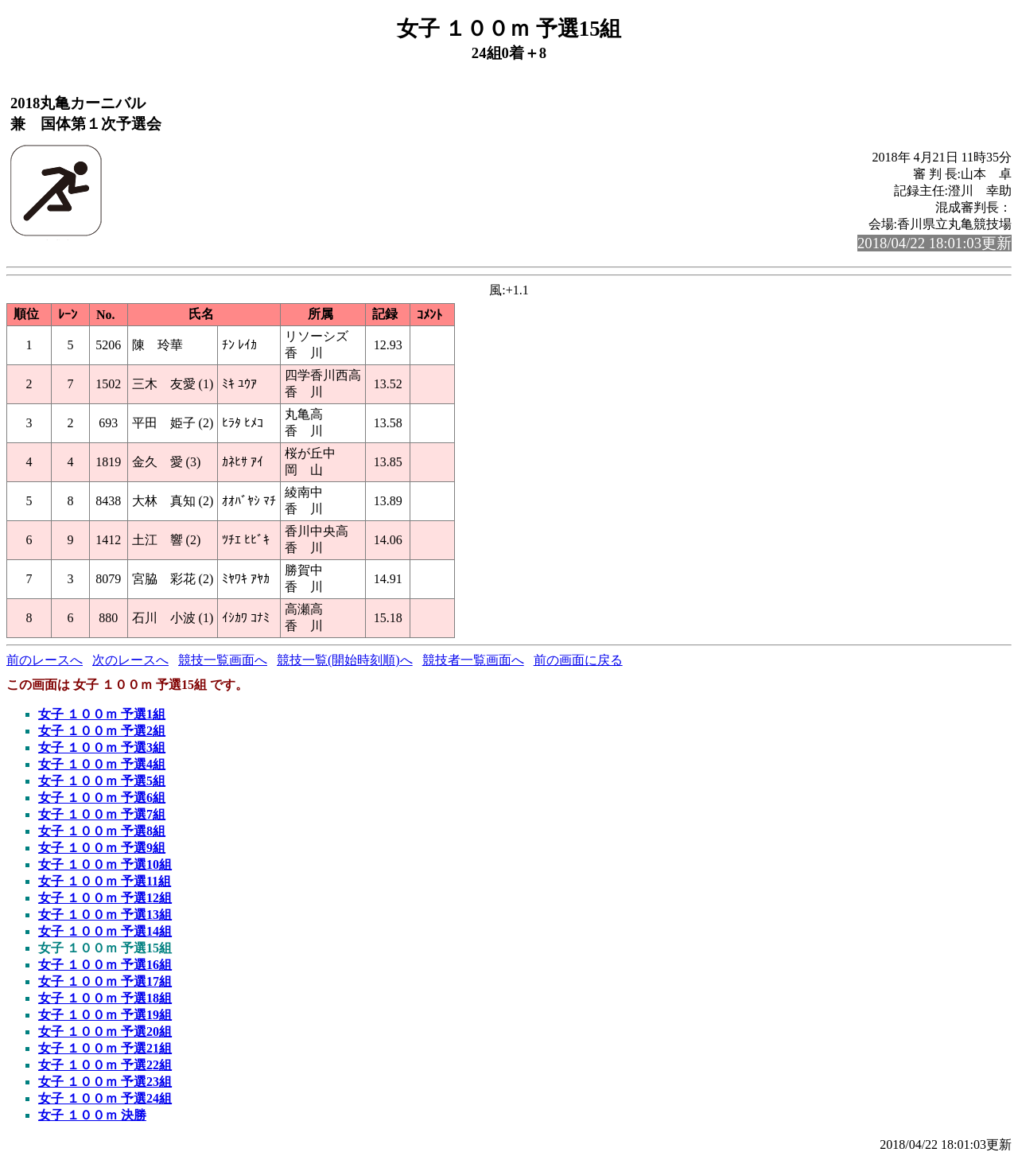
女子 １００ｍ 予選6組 (101, 797)
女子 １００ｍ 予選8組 (101, 831)
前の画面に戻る (578, 660)
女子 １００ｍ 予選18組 (105, 998)
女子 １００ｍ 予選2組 (101, 731)
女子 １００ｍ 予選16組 (105, 964)
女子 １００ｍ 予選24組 (105, 1098)
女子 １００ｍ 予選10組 (105, 864)
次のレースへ (130, 660)
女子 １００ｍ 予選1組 (101, 714)
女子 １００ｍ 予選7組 (101, 814)
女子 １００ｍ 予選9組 (101, 847)
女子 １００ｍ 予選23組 (105, 1081)
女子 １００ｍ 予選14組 (105, 931)
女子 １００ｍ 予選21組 (105, 1048)
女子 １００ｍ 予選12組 (105, 898)
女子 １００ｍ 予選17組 (105, 981)
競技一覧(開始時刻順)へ (345, 660)
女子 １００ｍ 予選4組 (101, 764)
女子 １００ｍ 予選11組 (104, 881)
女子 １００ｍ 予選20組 (105, 1031)
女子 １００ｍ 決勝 (92, 1115)
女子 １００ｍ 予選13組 (105, 914)
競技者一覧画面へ (473, 660)
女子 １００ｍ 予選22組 (105, 1065)
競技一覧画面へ (222, 660)
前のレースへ (44, 660)
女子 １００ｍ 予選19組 (105, 1015)
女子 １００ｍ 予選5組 (101, 781)
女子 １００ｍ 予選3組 (101, 747)
